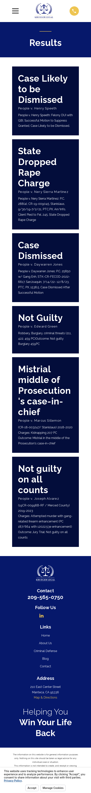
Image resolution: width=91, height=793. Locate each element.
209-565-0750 (45, 597)
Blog (45, 658)
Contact (45, 666)
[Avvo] (49, 616)
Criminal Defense (45, 651)
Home (45, 635)
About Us (45, 643)
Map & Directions (45, 697)
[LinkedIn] (41, 616)
